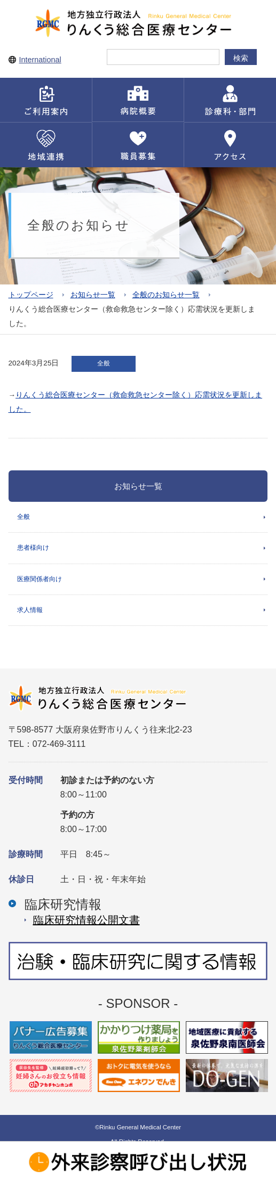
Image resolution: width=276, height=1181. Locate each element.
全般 (23, 516)
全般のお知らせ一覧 (166, 295)
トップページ (31, 295)
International (40, 59)
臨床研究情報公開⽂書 (86, 920)
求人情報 (30, 610)
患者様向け (33, 547)
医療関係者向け (39, 579)
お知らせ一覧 (92, 295)
